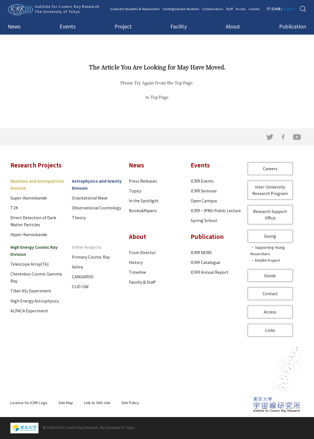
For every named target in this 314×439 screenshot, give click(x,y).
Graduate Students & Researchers (135, 8)
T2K (14, 207)
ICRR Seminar (204, 191)
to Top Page (157, 97)
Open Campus (204, 200)
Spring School (204, 220)
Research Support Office (270, 215)
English (289, 8)
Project (123, 26)
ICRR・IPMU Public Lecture (216, 210)
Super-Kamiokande (28, 198)
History (136, 262)
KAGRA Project (267, 260)
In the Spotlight (144, 200)
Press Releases (143, 181)
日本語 (276, 8)
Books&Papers (143, 210)
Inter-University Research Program (270, 190)
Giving (270, 236)
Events (68, 26)
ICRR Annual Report (209, 272)
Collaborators (212, 8)
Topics (135, 191)
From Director (142, 252)
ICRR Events (202, 181)
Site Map (65, 402)
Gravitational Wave (90, 198)
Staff (229, 8)
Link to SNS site (97, 402)
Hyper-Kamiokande (28, 234)
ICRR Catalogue (205, 262)
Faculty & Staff (142, 282)
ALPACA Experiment (29, 310)
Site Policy (130, 402)
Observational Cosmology (96, 207)
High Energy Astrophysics (34, 301)
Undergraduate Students (181, 8)
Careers (254, 8)
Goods (270, 275)
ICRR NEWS (201, 252)
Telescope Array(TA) (29, 264)
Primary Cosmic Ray (91, 257)
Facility (178, 26)
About (233, 26)
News (14, 26)
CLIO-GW (80, 286)
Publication (292, 26)
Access (240, 8)
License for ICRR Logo (28, 402)
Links (270, 330)
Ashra (77, 267)
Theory (79, 217)
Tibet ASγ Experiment (30, 291)
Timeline (137, 272)
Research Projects (36, 165)
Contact (270, 293)
